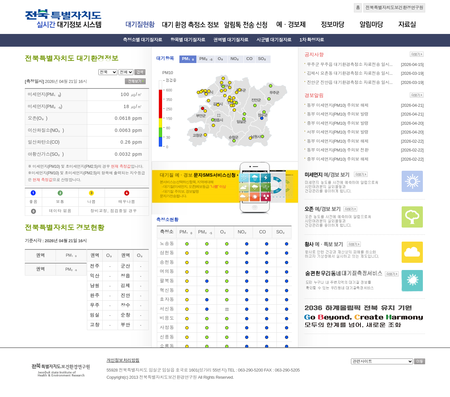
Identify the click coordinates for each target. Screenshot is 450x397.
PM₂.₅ (205, 58)
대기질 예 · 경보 (199, 175)
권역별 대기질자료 (230, 39)
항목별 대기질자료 (187, 39)
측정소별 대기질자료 (142, 39)
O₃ (221, 58)
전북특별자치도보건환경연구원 (394, 7)
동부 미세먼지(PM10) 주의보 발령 (338, 114)
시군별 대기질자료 (274, 39)
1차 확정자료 (312, 39)
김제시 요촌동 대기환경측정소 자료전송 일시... (349, 73)
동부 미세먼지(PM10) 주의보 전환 (338, 150)
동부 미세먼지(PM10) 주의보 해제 (338, 105)
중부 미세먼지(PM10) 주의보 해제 (338, 159)
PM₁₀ (188, 58)
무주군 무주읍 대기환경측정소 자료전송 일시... (349, 64)
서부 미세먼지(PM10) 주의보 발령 (338, 132)
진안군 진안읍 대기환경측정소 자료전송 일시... (349, 82)
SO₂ (263, 58)
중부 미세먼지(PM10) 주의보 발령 (338, 123)
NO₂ (235, 58)
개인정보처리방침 (123, 360)
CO (249, 58)
